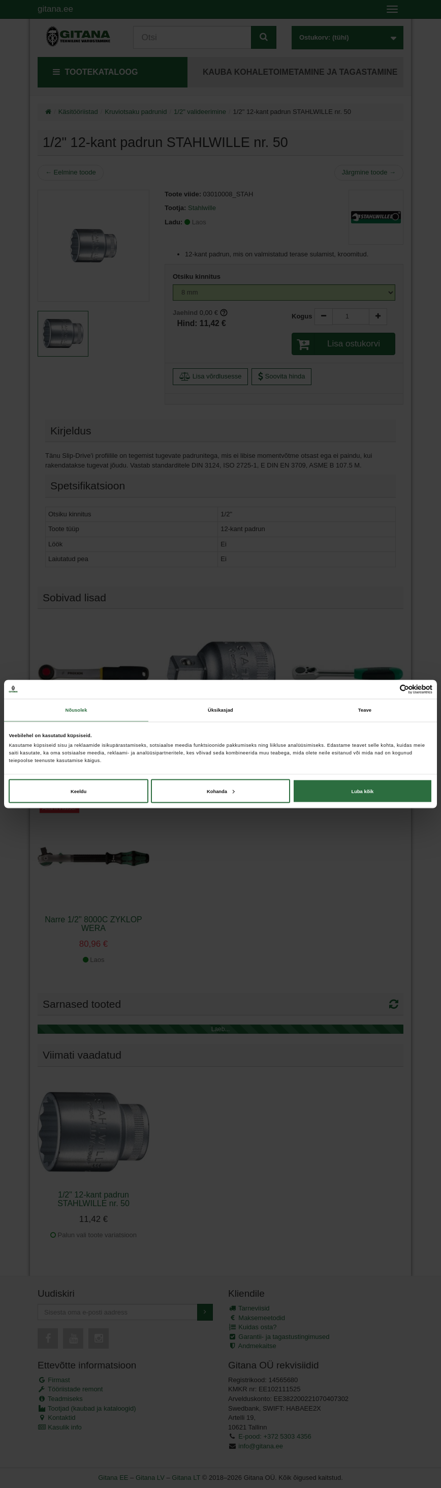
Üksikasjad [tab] (220, 710)
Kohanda (221, 791)
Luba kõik (362, 791)
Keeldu (78, 791)
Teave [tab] (364, 710)
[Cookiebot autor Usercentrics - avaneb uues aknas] (387, 689)
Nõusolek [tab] (76, 710)
